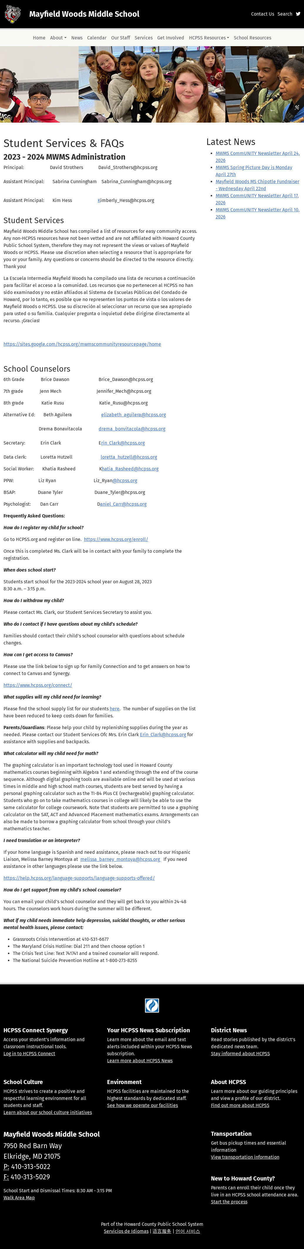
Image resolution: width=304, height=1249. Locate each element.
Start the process (229, 1202)
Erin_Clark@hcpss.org (163, 734)
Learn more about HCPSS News (140, 1060)
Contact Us (262, 14)
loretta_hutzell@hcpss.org (129, 457)
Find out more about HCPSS (240, 1105)
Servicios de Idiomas (126, 1231)
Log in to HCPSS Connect (29, 1053)
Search (285, 14)
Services (144, 38)
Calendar (97, 38)
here (114, 709)
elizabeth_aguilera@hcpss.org (133, 415)
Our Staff (120, 38)
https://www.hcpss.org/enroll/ (116, 539)
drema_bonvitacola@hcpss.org (132, 429)
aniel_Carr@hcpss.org (123, 504)
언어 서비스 (187, 1231)
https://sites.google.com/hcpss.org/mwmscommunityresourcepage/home (82, 344)
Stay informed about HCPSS (240, 1053)
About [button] (56, 38)
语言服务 (162, 1231)
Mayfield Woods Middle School (84, 14)
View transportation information (245, 1157)
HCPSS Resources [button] (207, 38)
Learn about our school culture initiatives (48, 1112)
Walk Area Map (19, 1197)
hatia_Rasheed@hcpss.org (130, 469)
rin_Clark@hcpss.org (123, 443)
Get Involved (170, 38)
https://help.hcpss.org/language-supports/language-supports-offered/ (79, 878)
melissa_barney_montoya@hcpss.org (120, 859)
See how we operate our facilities (142, 1105)
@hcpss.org (124, 480)
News (76, 38)
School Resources (252, 38)
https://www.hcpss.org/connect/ (38, 685)
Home (39, 38)
